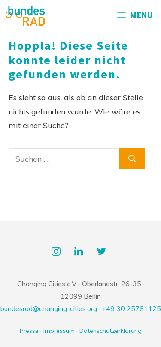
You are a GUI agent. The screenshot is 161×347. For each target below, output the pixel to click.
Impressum (59, 331)
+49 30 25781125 (131, 308)
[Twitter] (101, 252)
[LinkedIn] (78, 252)
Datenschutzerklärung (110, 331)
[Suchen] (132, 158)
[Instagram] (56, 252)
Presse (29, 331)
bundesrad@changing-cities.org (48, 308)
